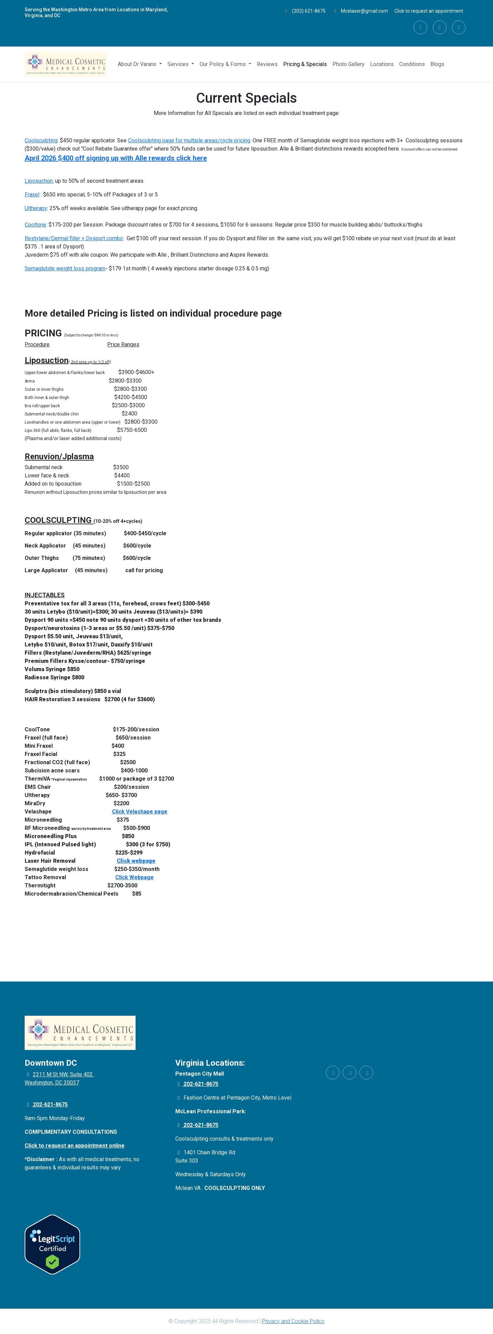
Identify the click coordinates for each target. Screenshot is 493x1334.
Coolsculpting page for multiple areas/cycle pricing (189, 140)
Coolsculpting (41, 140)
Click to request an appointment (428, 11)
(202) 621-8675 (305, 11)
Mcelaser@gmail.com (360, 11)
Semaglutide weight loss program (65, 268)
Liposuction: (39, 181)
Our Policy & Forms (223, 64)
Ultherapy (36, 208)
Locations (382, 64)
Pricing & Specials (305, 64)
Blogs (437, 64)
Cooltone (35, 224)
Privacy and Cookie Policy (293, 1321)
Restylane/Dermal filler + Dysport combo (74, 238)
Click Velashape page (139, 811)
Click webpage (136, 861)
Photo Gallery (348, 64)
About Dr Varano (138, 64)
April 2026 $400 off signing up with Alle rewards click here (116, 158)
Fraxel (32, 194)
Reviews (267, 64)
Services (178, 64)
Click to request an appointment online (75, 1145)
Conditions (412, 64)
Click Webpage (134, 877)
